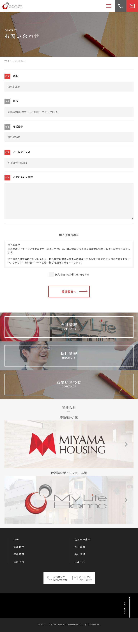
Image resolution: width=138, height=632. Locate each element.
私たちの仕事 (82, 539)
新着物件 (18, 547)
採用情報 (18, 561)
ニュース (79, 561)
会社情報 (79, 554)
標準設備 (18, 554)
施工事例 (79, 547)
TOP (16, 539)
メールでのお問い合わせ (86, 578)
